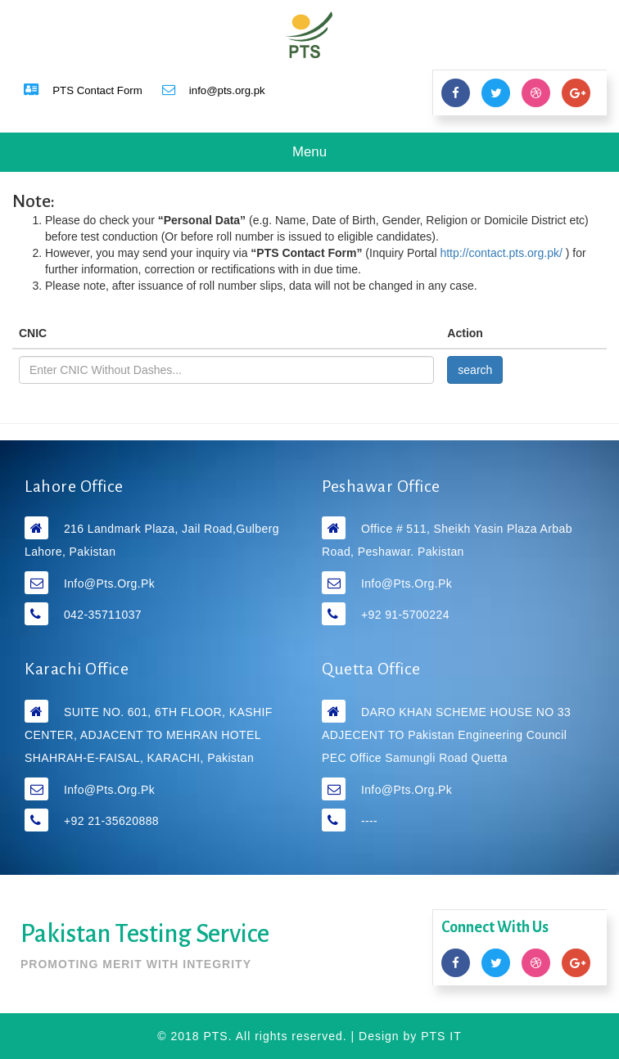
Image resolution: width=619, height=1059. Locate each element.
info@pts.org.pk (109, 583)
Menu (323, 157)
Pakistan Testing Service (144, 934)
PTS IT (441, 1036)
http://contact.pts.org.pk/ (502, 252)
